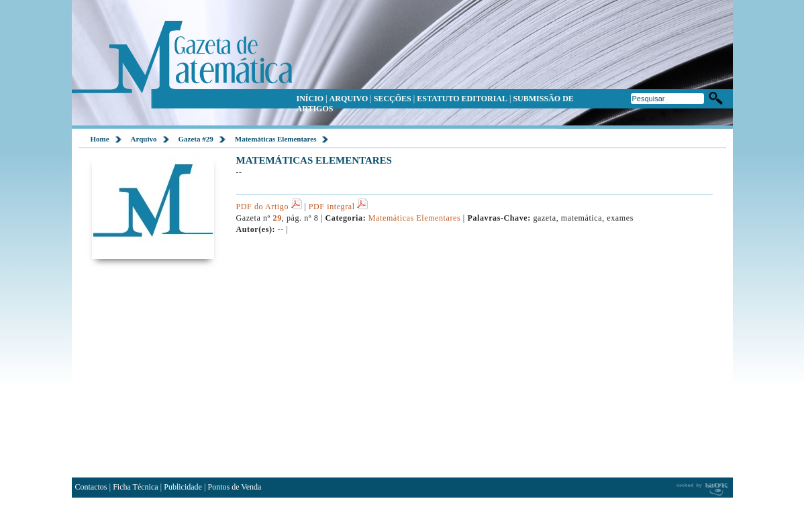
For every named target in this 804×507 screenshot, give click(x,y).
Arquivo (144, 139)
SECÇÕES (392, 98)
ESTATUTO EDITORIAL (462, 98)
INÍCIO (310, 98)
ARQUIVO (349, 98)
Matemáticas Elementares (276, 139)
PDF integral (338, 206)
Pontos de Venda (235, 487)
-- (281, 229)
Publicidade (183, 487)
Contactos (91, 487)
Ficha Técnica (135, 487)
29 (277, 218)
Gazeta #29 (196, 139)
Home (100, 139)
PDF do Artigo (269, 206)
